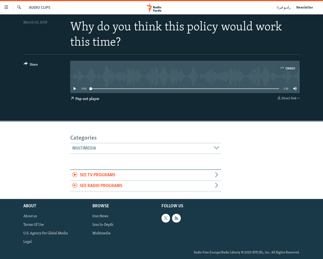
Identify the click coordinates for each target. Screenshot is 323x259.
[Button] (31, 65)
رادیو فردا (284, 7)
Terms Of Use (33, 225)
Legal (27, 242)
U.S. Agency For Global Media (45, 233)
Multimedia (101, 233)
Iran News (100, 216)
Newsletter (304, 7)
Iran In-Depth (102, 225)
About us (30, 216)
